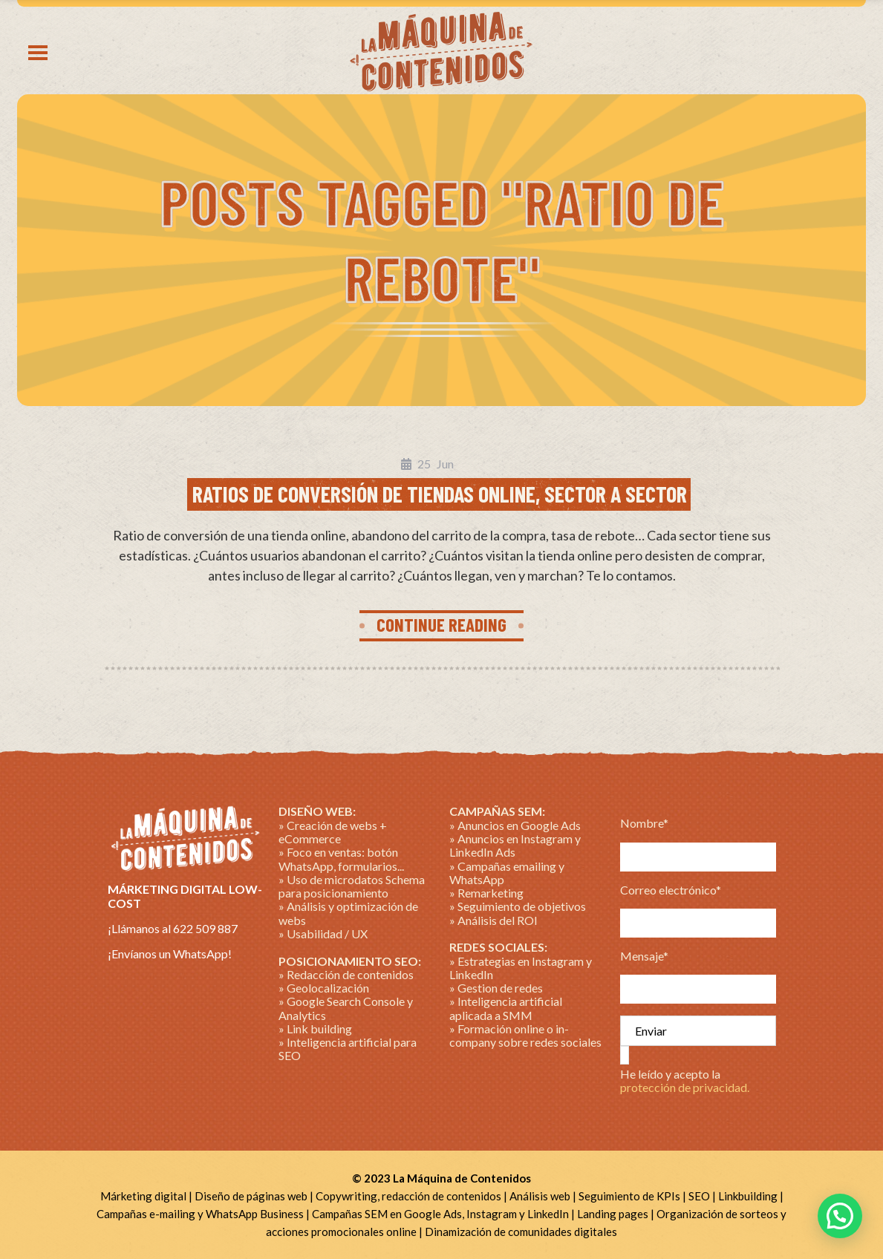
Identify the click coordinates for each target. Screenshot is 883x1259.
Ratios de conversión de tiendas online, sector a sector (439, 493)
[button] (840, 1216)
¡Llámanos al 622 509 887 (173, 928)
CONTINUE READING (441, 624)
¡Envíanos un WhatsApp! (170, 953)
